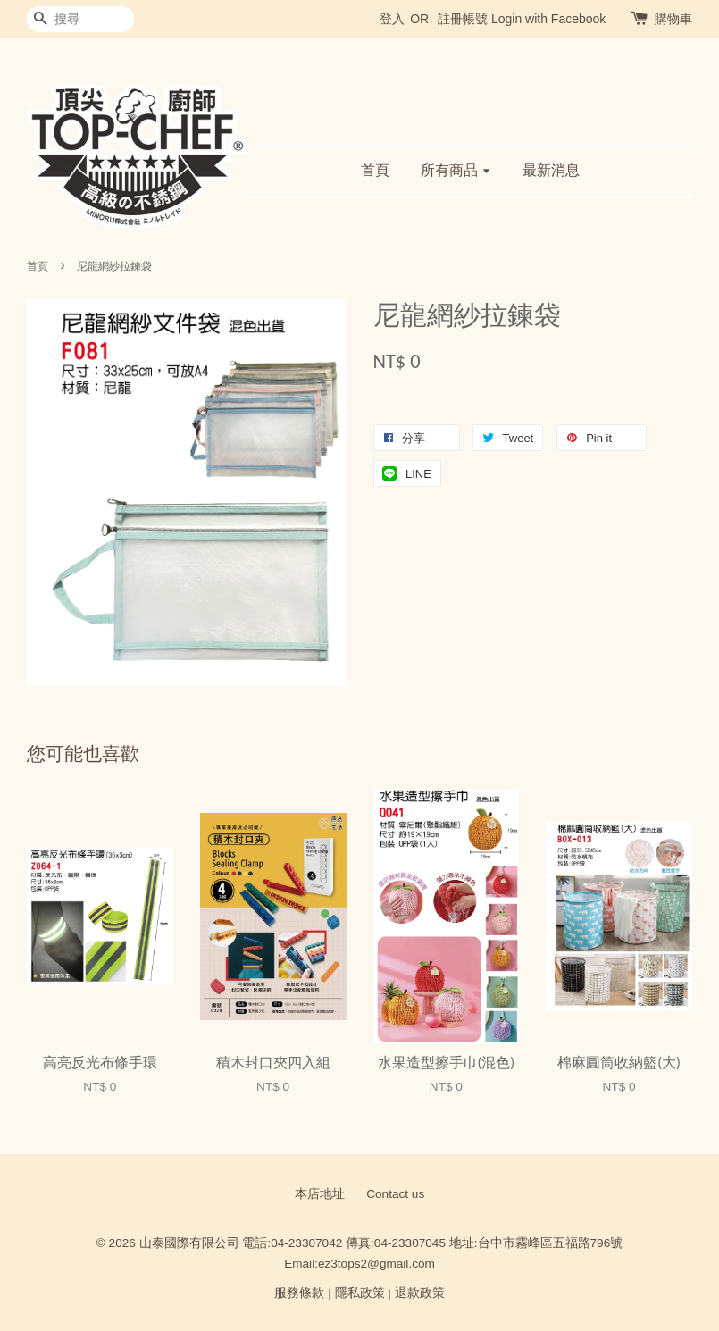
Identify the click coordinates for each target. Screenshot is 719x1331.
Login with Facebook (548, 19)
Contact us (395, 1194)
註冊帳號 (463, 19)
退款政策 (420, 1293)
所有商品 (456, 170)
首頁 (375, 170)
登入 (392, 19)
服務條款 (299, 1293)
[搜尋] (80, 19)
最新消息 (551, 170)
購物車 (673, 19)
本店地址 (320, 1194)
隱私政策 (360, 1293)
